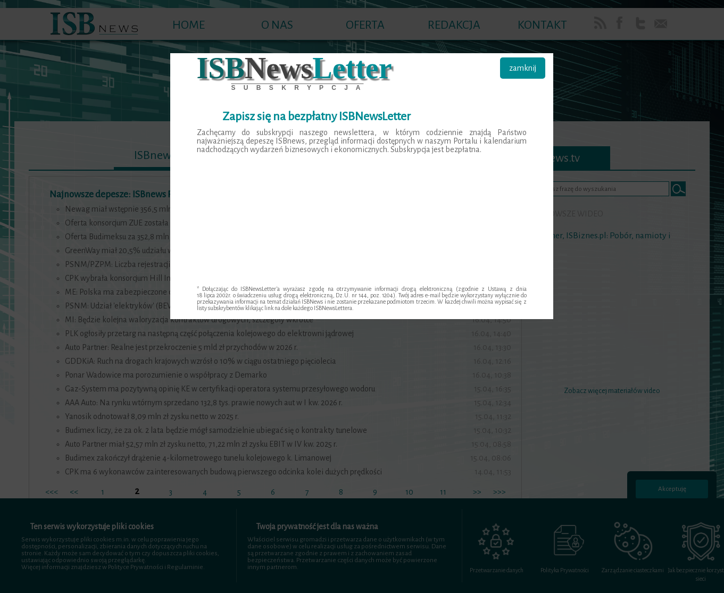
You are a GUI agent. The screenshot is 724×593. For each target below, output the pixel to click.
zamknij (522, 68)
